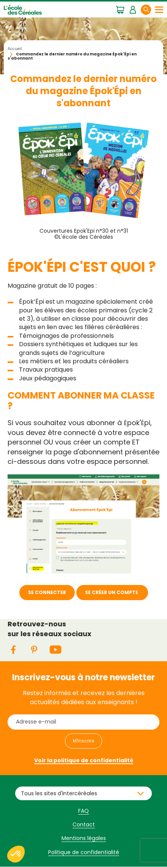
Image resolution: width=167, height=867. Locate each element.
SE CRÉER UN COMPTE (112, 592)
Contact (83, 824)
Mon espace (132, 9)
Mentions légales (83, 838)
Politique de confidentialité (83, 852)
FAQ (83, 811)
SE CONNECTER (47, 592)
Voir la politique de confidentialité (83, 760)
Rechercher (150, 9)
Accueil (15, 49)
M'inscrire (83, 741)
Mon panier (120, 9)
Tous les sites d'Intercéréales (59, 793)
